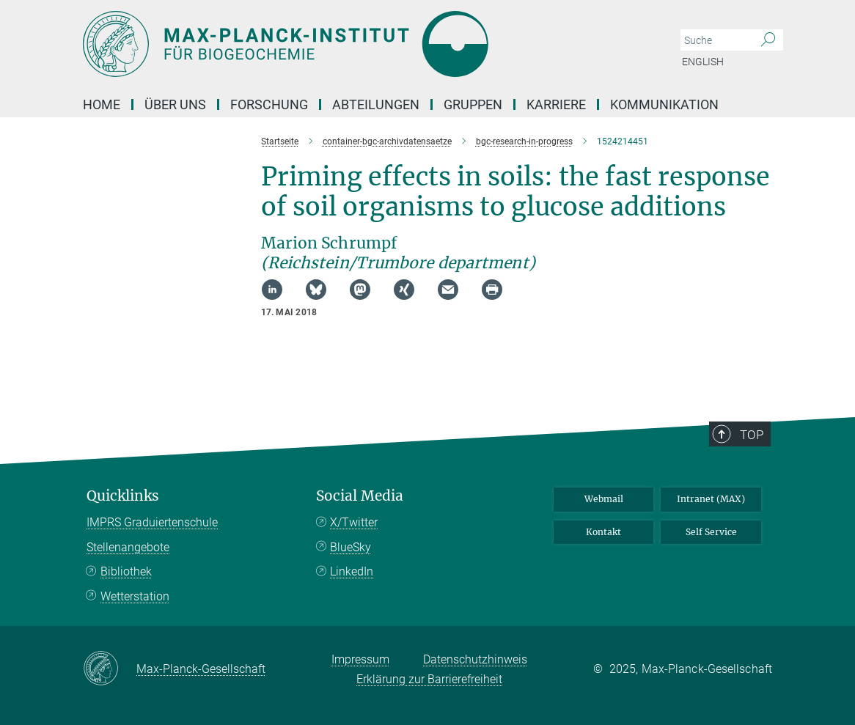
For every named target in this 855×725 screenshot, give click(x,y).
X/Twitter (354, 522)
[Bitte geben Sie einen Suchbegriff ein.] (715, 40)
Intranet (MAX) (711, 498)
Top (751, 434)
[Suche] (768, 40)
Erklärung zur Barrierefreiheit (429, 679)
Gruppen (473, 104)
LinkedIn (351, 571)
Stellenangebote (128, 547)
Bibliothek (126, 571)
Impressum (360, 659)
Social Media (359, 495)
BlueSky (350, 547)
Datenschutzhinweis (475, 659)
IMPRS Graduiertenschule (152, 522)
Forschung (269, 104)
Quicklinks (123, 495)
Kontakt (603, 531)
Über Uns (175, 104)
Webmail (603, 498)
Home (101, 104)
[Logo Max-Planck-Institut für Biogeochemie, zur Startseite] (358, 44)
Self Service (711, 531)
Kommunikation (664, 104)
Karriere (556, 104)
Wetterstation (134, 596)
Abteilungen (375, 104)
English (703, 61)
